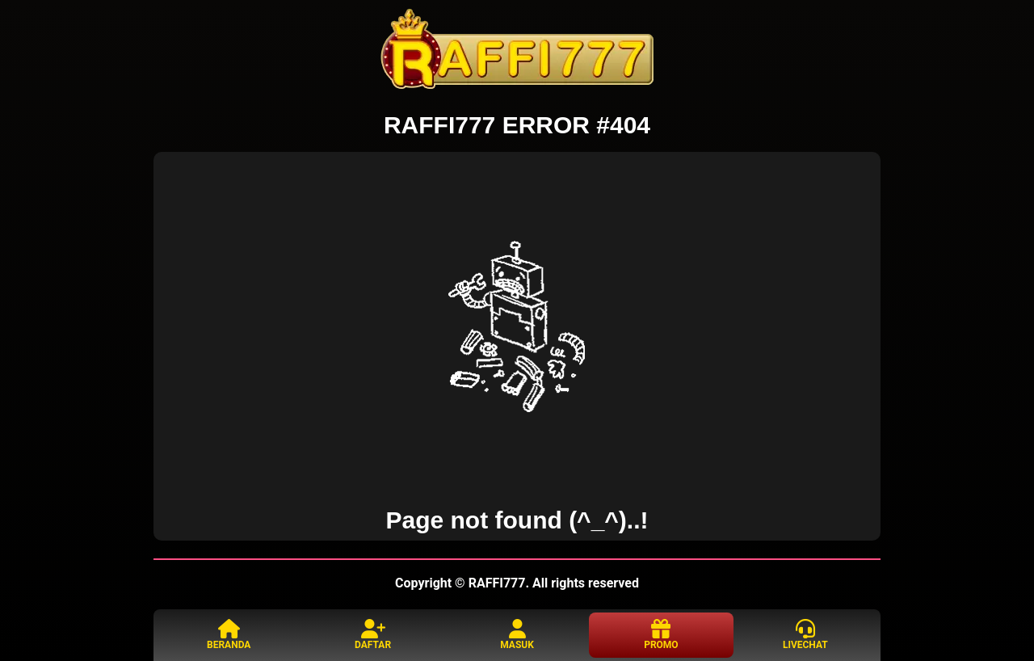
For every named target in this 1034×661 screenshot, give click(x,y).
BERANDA (228, 634)
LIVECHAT (805, 634)
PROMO (661, 634)
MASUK (517, 634)
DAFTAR (373, 634)
